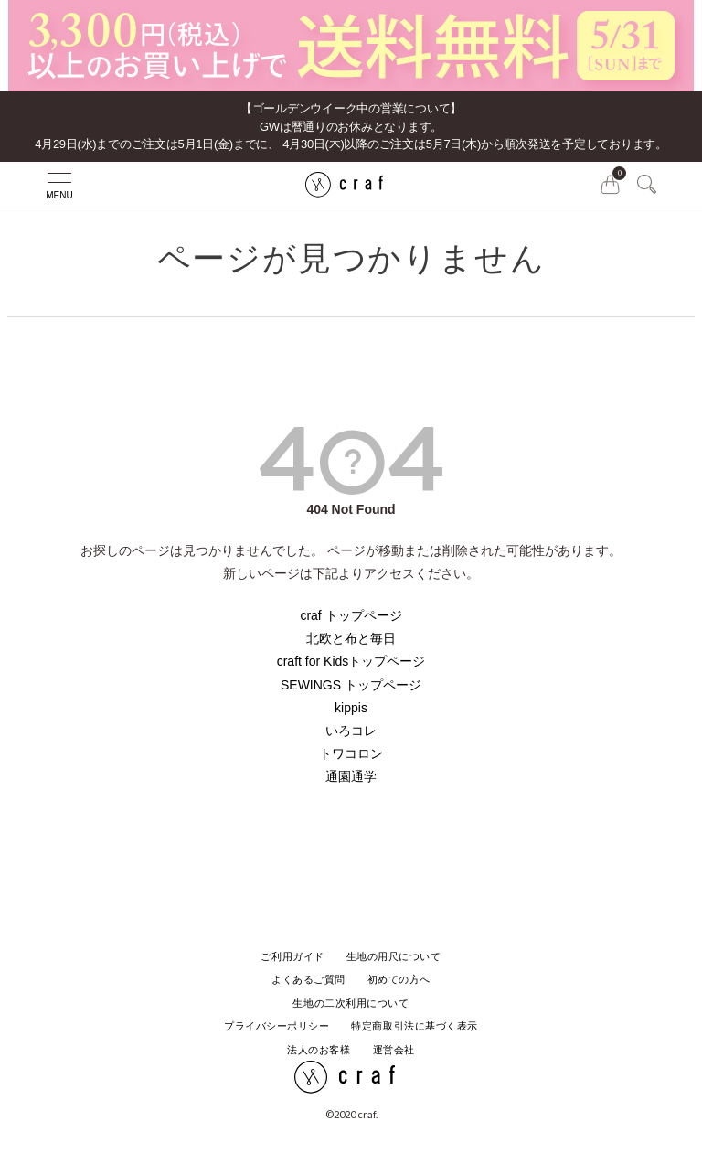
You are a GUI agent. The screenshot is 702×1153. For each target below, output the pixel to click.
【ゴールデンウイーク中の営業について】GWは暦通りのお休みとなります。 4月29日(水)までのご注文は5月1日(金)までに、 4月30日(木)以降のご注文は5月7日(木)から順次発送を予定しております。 (351, 126)
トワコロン (351, 753)
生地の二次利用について (350, 1003)
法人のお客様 (318, 1049)
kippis (351, 707)
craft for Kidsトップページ (351, 661)
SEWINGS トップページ (351, 685)
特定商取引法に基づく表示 (414, 1025)
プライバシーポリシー (277, 1025)
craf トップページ (350, 615)
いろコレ (351, 730)
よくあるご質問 (308, 979)
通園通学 (351, 776)
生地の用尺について (393, 956)
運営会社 (394, 1049)
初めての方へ (399, 979)
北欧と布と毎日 (351, 638)
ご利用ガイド (292, 956)
